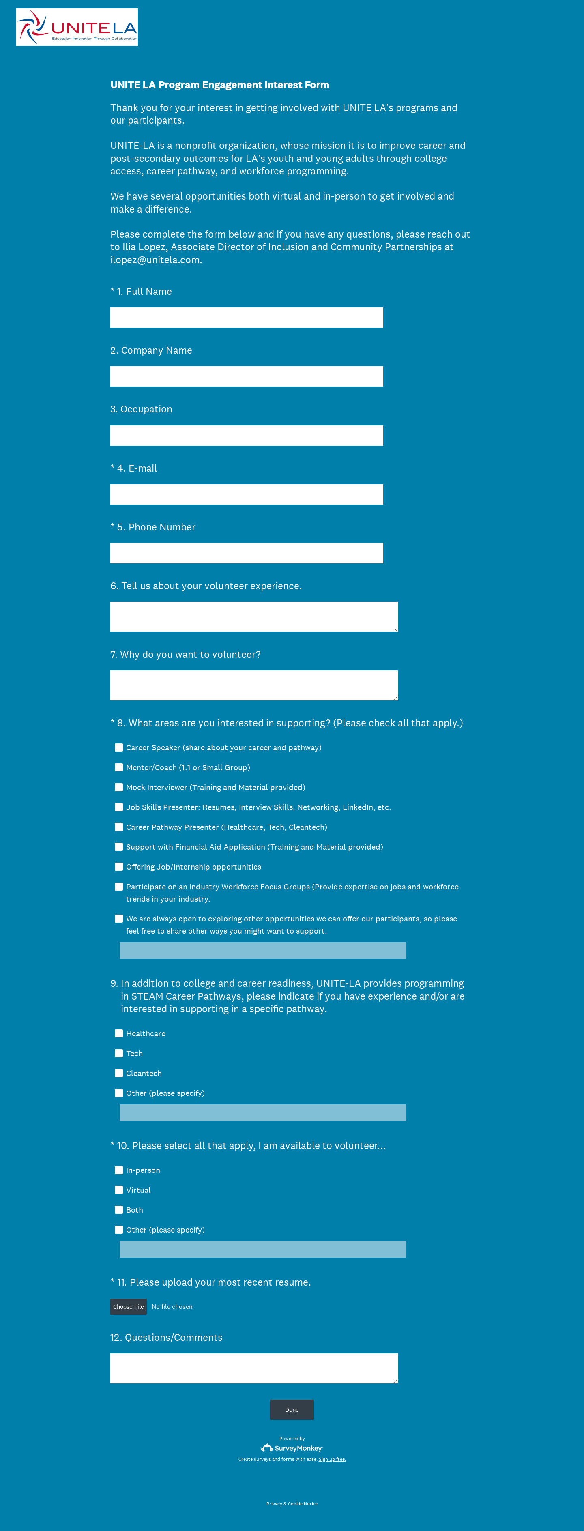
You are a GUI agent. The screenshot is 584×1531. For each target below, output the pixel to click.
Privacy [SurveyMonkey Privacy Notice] (274, 1506)
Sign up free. (332, 1461)
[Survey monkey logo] (292, 1450)
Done (292, 1412)
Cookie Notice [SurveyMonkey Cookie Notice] (303, 1506)
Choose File (128, 1308)
